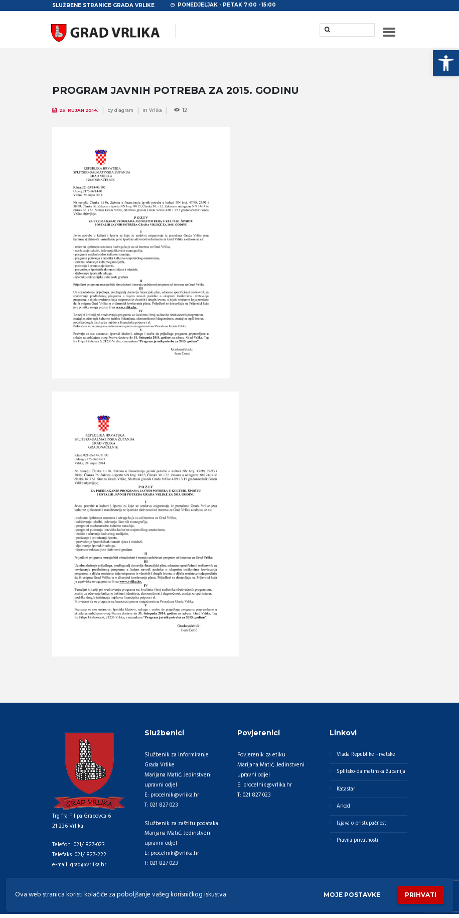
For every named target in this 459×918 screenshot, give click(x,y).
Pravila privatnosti (359, 861)
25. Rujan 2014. (81, 113)
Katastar (346, 805)
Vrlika (159, 113)
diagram (127, 113)
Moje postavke (345, 894)
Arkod (344, 824)
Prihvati (419, 894)
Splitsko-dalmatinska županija (362, 782)
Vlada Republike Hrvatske (368, 758)
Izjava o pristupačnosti (364, 842)
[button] (446, 63)
